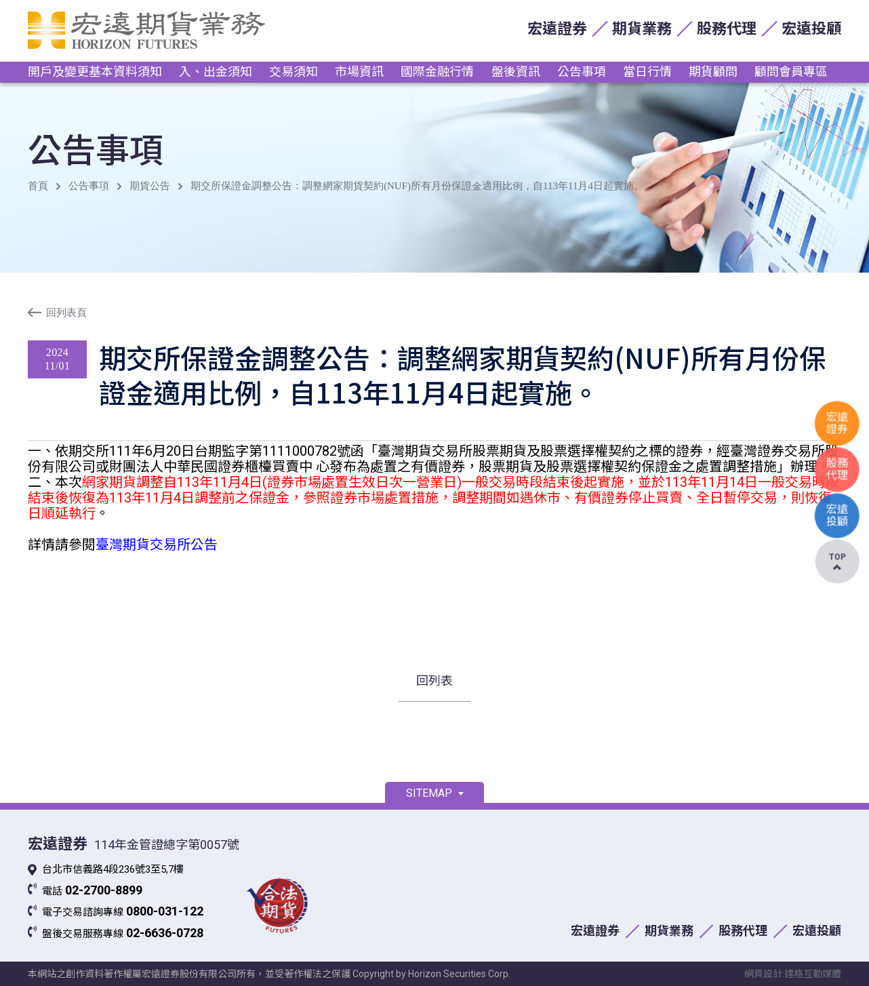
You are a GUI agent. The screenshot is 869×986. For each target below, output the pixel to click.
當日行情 (647, 71)
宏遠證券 (557, 28)
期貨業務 (642, 28)
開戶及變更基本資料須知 (95, 71)
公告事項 (581, 71)
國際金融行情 (437, 71)
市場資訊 (359, 71)
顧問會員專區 (791, 71)
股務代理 (726, 28)
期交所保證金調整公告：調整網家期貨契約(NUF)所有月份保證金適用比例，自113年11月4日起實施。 (417, 185)
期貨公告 (149, 185)
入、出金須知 (215, 71)
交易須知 (293, 71)
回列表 (434, 680)
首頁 (38, 185)
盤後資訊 (515, 71)
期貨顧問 (713, 71)
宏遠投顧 (811, 28)
